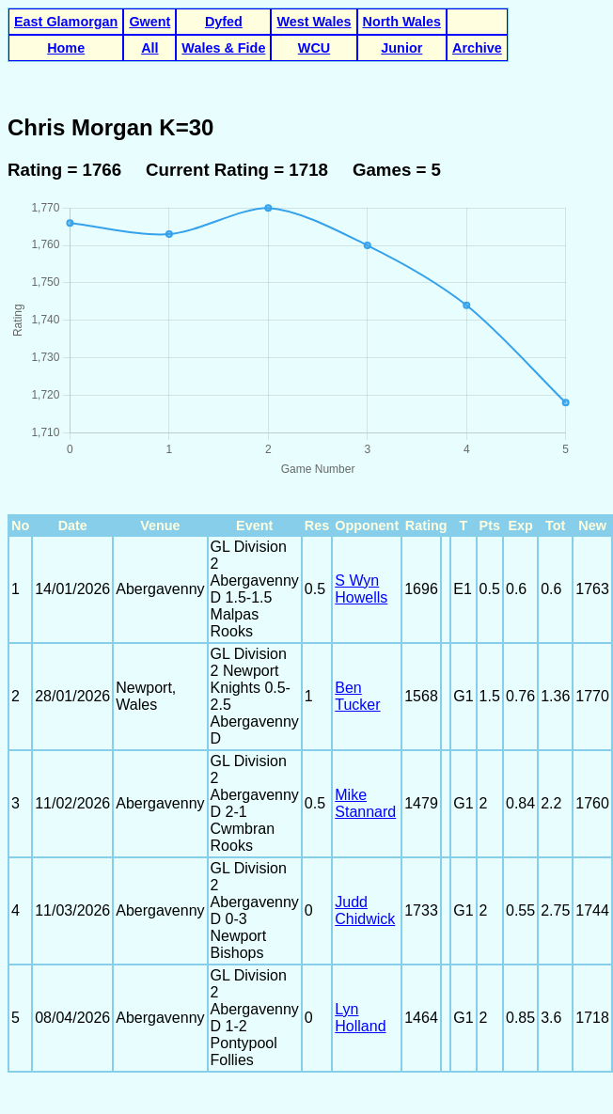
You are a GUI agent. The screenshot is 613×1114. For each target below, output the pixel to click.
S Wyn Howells (361, 589)
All (149, 47)
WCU (314, 47)
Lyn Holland (360, 1017)
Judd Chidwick (365, 910)
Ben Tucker (357, 696)
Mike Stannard (365, 803)
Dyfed (224, 21)
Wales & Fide (223, 47)
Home (66, 47)
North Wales (402, 21)
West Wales (313, 21)
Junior (401, 47)
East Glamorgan (66, 21)
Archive (477, 47)
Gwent (149, 21)
